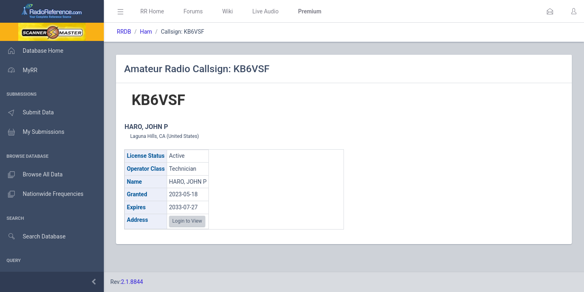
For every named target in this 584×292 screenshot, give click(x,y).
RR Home (152, 11)
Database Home (31, 50)
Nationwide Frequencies (42, 194)
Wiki (227, 11)
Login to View (187, 221)
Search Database (33, 236)
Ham (146, 31)
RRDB (124, 31)
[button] (549, 11)
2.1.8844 (132, 282)
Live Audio (265, 11)
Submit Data (27, 112)
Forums (193, 11)
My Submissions (32, 132)
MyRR (18, 70)
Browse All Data (31, 174)
